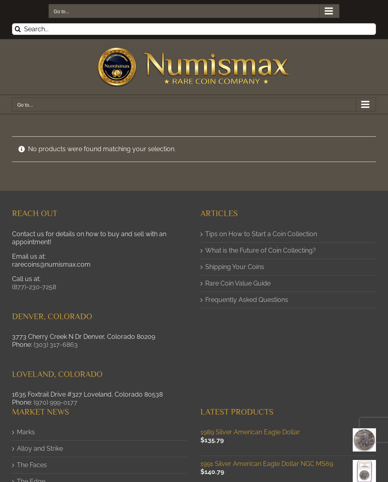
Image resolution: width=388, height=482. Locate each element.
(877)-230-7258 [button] (34, 287)
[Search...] (194, 29)
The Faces (32, 465)
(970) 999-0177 (55, 402)
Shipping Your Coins (234, 267)
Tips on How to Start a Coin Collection (261, 234)
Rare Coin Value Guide (238, 283)
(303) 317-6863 (56, 344)
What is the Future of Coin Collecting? (260, 250)
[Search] (18, 29)
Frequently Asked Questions (246, 300)
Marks (26, 432)
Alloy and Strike (40, 448)
